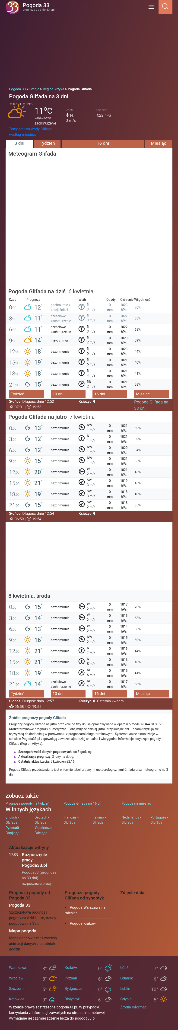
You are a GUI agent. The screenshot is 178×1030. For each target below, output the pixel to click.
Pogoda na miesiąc (136, 803)
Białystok (72, 999)
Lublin (125, 988)
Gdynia (126, 999)
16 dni (103, 143)
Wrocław (16, 978)
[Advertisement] (89, 48)
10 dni (58, 394)
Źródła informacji (134, 1007)
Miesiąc (158, 143)
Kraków (71, 968)
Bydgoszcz (74, 988)
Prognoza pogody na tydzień (27, 803)
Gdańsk (126, 978)
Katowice (16, 999)
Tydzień (47, 143)
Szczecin (16, 988)
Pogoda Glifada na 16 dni (83, 803)
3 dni (19, 143)
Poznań (71, 978)
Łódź (124, 968)
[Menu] (152, 8)
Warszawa (17, 968)
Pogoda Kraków (83, 923)
